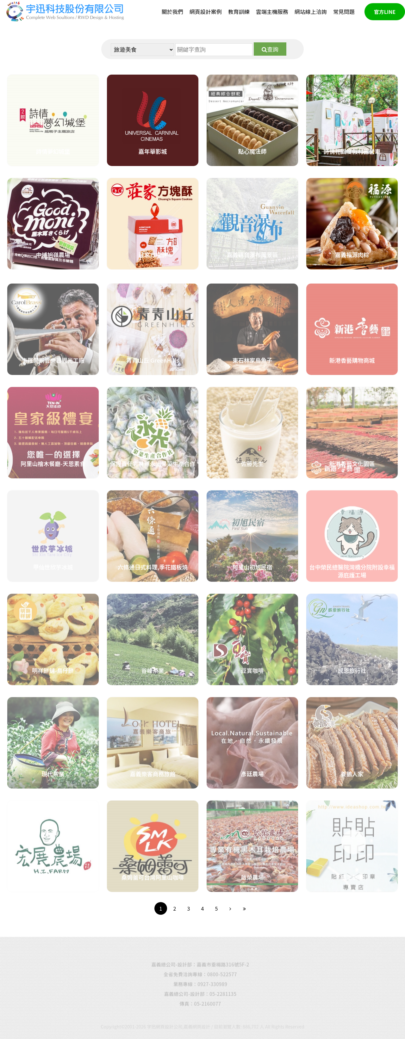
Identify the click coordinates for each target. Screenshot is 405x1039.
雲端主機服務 (272, 11)
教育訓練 (239, 11)
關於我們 (172, 11)
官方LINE (385, 11)
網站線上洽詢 (311, 11)
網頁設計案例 (206, 11)
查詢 (270, 49)
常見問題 (344, 11)
